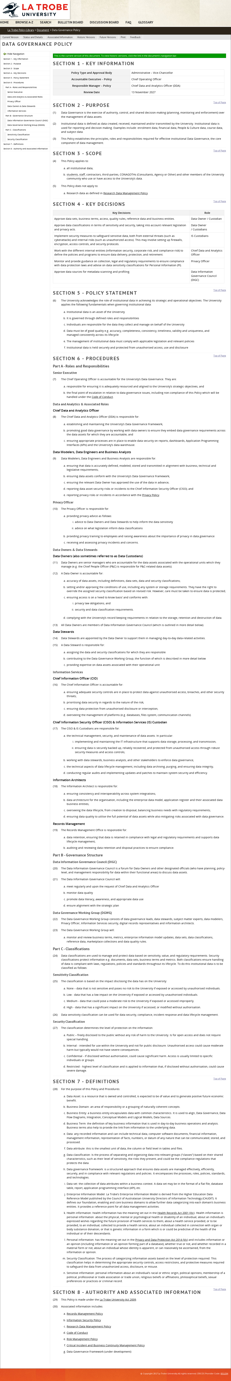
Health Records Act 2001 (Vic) (176, 1213)
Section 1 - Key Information (15, 59)
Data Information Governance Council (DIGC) (27, 120)
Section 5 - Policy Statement (16, 77)
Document (43, 30)
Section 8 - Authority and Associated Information (25, 148)
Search (45, 22)
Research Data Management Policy (125, 193)
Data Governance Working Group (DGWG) (26, 125)
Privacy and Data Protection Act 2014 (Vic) (161, 1240)
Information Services (16, 111)
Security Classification (17, 139)
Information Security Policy (84, 1320)
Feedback (135, 37)
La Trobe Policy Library (21, 30)
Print (123, 37)
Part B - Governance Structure (19, 115)
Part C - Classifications (16, 129)
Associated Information (60, 37)
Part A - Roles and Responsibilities (21, 87)
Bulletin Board (70, 22)
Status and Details (33, 37)
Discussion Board (104, 22)
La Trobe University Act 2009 (118, 1299)
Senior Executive (15, 92)
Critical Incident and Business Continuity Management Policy (106, 1345)
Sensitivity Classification (18, 134)
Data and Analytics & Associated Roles (25, 96)
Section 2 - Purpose (12, 63)
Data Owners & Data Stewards (21, 106)
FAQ (128, 22)
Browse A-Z (24, 22)
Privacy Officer (14, 101)
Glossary (145, 22)
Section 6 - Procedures (13, 82)
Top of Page (219, 102)
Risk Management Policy (82, 1339)
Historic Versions (86, 37)
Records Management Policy (85, 1313)
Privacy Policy (150, 495)
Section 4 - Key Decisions (14, 73)
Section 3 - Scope (11, 68)
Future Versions (108, 37)
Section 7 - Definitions (13, 144)
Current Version (10, 37)
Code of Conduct (102, 397)
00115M (224, 1373)
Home (4, 22)
